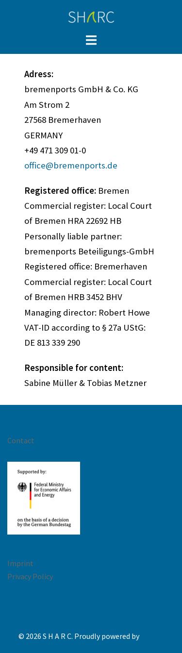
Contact (20, 440)
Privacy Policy (30, 576)
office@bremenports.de (70, 165)
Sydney (152, 636)
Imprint (20, 563)
